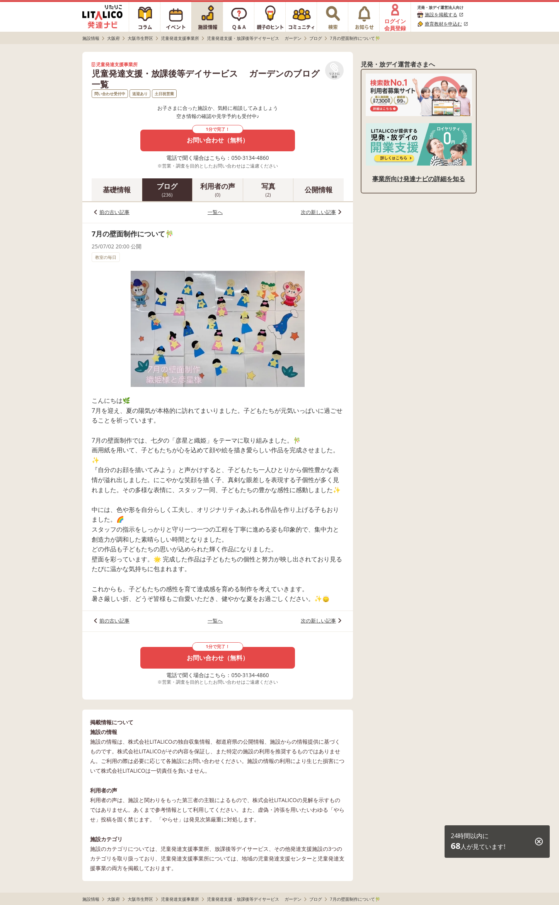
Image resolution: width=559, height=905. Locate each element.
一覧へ (215, 212)
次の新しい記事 (318, 212)
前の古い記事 (114, 212)
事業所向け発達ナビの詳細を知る (418, 178)
